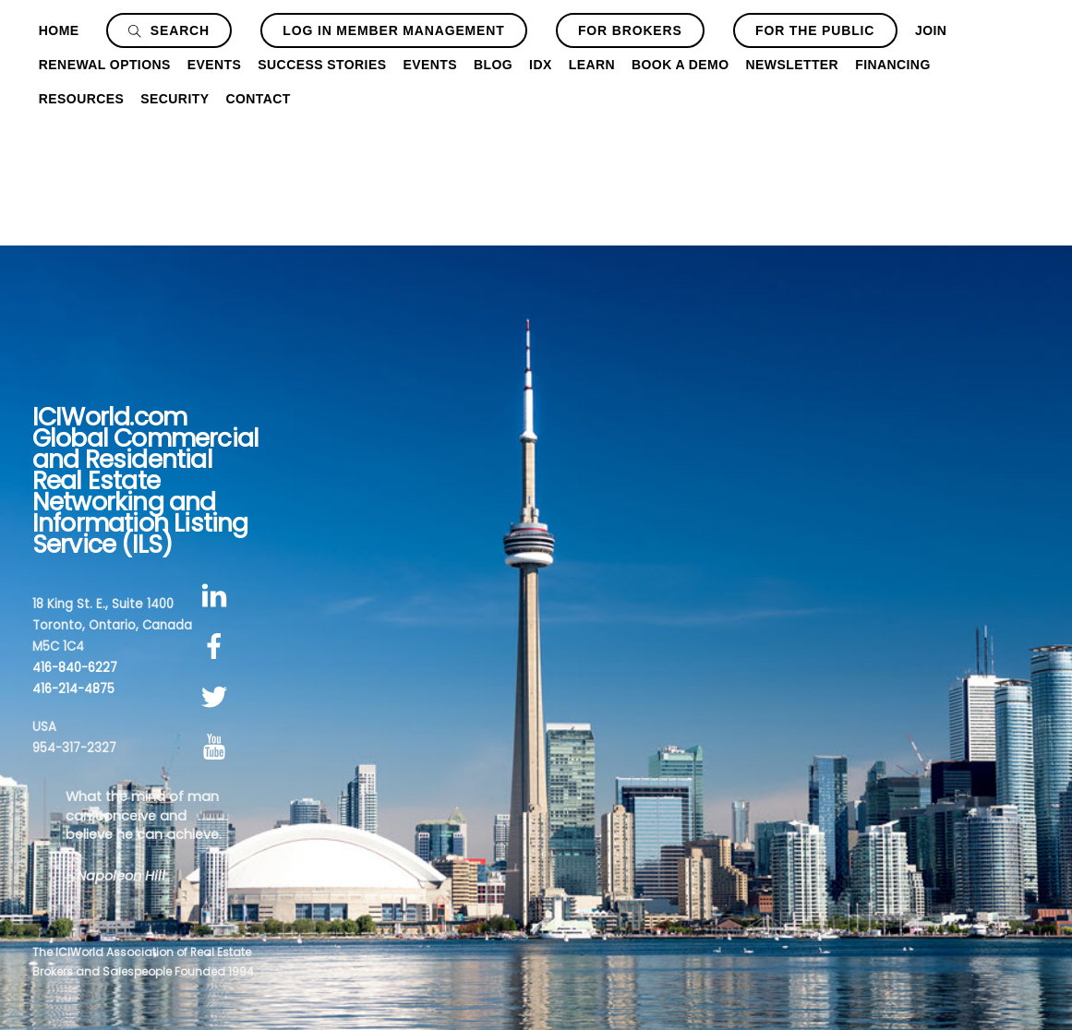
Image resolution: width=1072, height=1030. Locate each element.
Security (174, 98)
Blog (493, 64)
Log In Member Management (393, 30)
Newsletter (792, 64)
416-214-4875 (73, 689)
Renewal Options (105, 64)
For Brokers (630, 30)
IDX (540, 64)
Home (59, 30)
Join (930, 30)
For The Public (814, 30)
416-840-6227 (74, 668)
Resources (81, 98)
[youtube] (217, 748)
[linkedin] (217, 596)
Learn (592, 64)
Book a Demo (680, 64)
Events (214, 64)
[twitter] (217, 697)
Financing (893, 64)
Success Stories (322, 64)
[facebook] (217, 646)
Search (169, 30)
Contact (257, 98)
